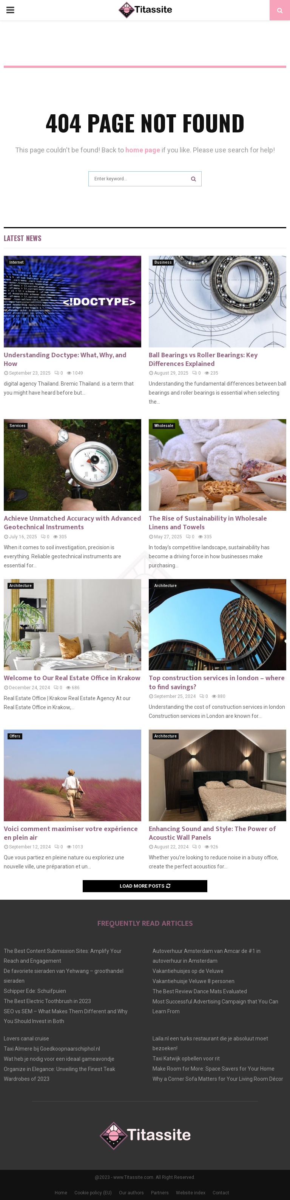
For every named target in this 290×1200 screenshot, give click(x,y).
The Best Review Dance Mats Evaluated (200, 991)
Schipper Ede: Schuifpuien (35, 991)
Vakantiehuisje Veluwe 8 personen (193, 981)
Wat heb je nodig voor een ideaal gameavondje (59, 1059)
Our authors (131, 1192)
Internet (16, 262)
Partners (160, 1192)
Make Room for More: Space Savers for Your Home (214, 1069)
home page (142, 150)
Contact (221, 1192)
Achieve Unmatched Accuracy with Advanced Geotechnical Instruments (72, 523)
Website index (190, 1192)
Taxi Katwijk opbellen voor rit (186, 1059)
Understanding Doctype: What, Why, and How (65, 360)
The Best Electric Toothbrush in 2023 (47, 1001)
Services (17, 426)
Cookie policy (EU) (93, 1192)
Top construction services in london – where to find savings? (217, 683)
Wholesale (163, 426)
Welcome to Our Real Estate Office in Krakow (72, 678)
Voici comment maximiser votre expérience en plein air (71, 834)
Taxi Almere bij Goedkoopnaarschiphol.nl (52, 1049)
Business (163, 262)
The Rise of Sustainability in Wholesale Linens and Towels (208, 523)
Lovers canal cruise (26, 1039)
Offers (14, 736)
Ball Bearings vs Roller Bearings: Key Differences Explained (203, 360)
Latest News (22, 238)
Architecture (20, 586)
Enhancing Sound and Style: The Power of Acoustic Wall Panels (212, 834)
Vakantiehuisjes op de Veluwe (188, 971)
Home (61, 1192)
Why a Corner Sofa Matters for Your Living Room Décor (218, 1079)
